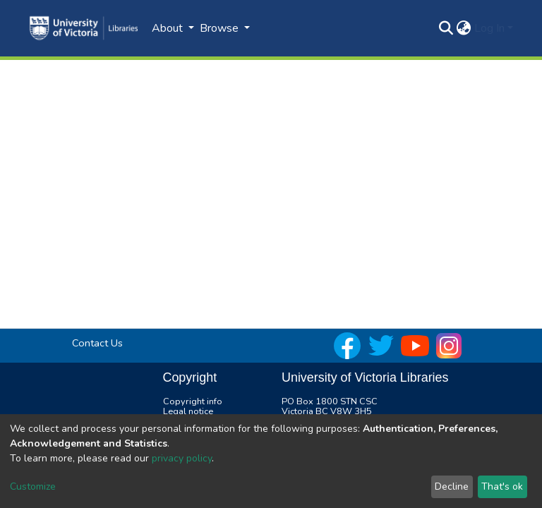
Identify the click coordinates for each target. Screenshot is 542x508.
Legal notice (188, 411)
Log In (489, 28)
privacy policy (182, 458)
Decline (452, 486)
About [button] (169, 28)
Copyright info (192, 401)
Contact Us (97, 343)
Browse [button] (220, 28)
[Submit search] (446, 28)
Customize (33, 486)
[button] (464, 28)
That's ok (502, 486)
